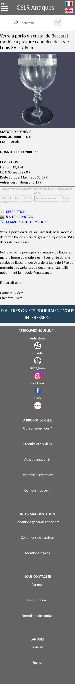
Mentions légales (37, 553)
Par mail (37, 584)
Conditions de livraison (37, 537)
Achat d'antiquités (37, 459)
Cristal (27, 198)
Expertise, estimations (37, 475)
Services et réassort (47, 198)
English (37, 662)
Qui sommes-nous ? (37, 428)
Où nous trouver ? (37, 490)
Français (38, 647)
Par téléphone (37, 600)
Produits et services (37, 444)
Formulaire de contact (37, 615)
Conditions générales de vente (37, 522)
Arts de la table (10, 198)
